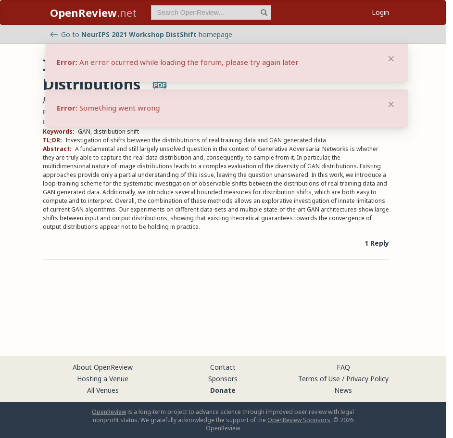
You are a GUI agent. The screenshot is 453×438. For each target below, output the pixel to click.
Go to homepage (141, 34)
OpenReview (109, 412)
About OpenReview (103, 367)
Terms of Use (319, 378)
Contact (223, 367)
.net (93, 12)
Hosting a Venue (102, 378)
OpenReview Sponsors (298, 420)
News (343, 390)
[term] (211, 12)
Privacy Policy (367, 378)
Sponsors (223, 378)
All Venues (103, 390)
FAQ (343, 367)
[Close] (391, 104)
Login (380, 12)
